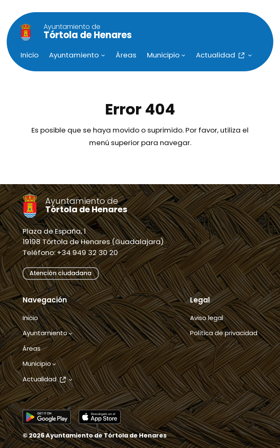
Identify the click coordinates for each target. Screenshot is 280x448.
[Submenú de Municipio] (183, 55)
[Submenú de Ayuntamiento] (103, 55)
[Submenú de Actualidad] (250, 55)
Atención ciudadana (61, 273)
